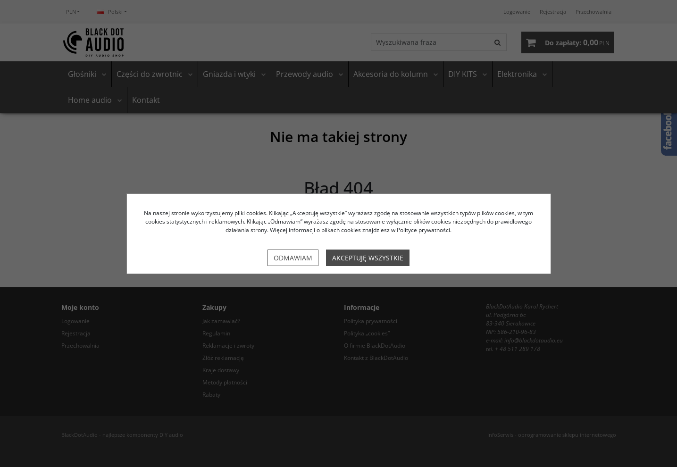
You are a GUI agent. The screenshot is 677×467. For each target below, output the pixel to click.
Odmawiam (293, 257)
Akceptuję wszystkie (367, 257)
